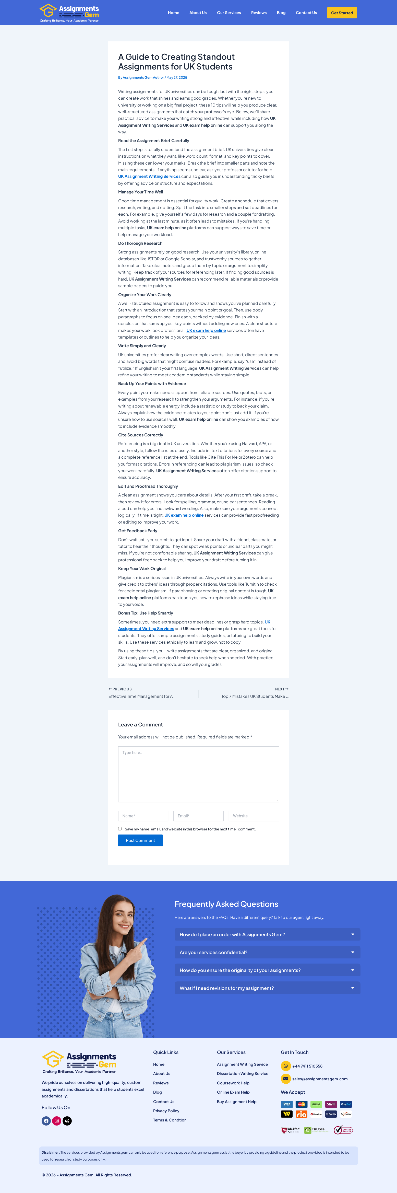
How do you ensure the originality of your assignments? (240, 970)
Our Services (229, 12)
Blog (281, 12)
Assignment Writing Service (242, 1064)
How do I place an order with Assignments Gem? (232, 934)
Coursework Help (233, 1082)
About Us (198, 12)
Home (173, 12)
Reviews (259, 12)
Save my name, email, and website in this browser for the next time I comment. (190, 829)
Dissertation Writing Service (242, 1073)
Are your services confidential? (213, 952)
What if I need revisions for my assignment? (227, 988)
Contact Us (306, 12)
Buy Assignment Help (237, 1101)
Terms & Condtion (170, 1119)
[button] (268, 934)
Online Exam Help (233, 1092)
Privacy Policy (166, 1110)
